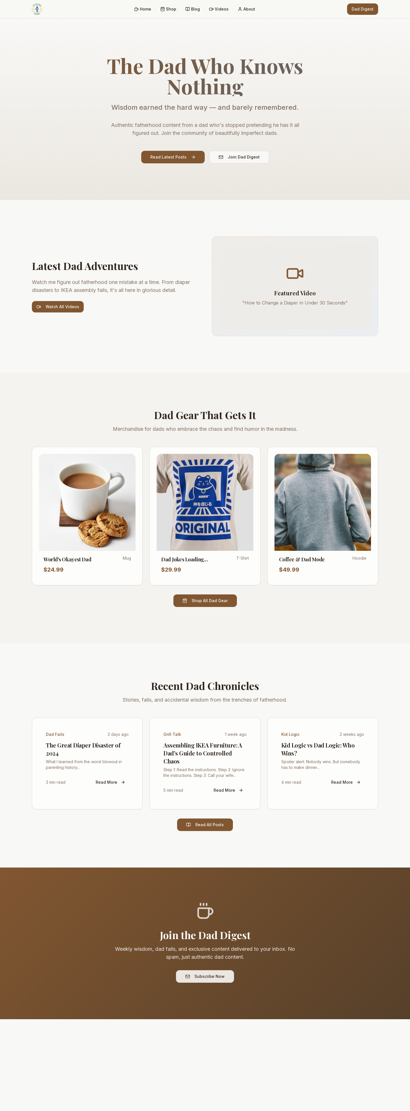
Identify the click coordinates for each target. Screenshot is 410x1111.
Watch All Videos (57, 306)
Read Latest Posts (173, 157)
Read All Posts (205, 824)
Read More (110, 782)
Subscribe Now (205, 976)
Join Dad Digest (239, 157)
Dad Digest (363, 9)
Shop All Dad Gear (205, 600)
